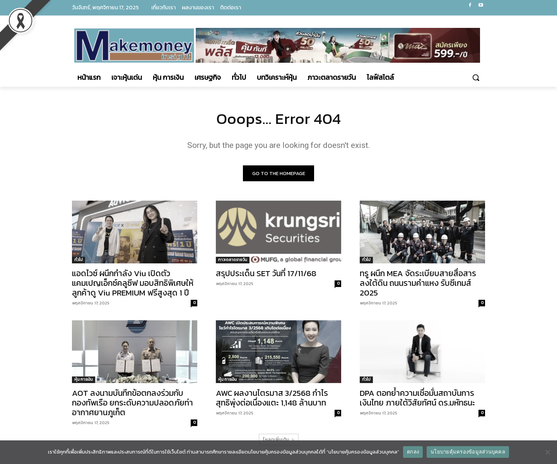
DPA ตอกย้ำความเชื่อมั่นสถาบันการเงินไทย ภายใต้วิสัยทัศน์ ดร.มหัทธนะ (417, 398)
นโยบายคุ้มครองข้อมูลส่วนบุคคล (468, 452)
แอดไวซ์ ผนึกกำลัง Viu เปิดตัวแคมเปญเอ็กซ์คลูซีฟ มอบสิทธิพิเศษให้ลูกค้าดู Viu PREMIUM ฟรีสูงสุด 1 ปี (132, 283)
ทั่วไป (78, 260)
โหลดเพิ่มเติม (278, 439)
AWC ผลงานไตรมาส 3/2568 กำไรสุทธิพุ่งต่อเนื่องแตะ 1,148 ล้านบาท (272, 398)
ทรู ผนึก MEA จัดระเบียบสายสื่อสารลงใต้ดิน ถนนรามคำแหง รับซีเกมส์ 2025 (418, 283)
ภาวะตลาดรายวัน (232, 260)
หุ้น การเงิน (83, 379)
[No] (547, 452)
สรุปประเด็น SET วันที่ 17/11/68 (266, 273)
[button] (475, 77)
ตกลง (413, 452)
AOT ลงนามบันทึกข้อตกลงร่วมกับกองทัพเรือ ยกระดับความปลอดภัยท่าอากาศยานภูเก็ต (132, 402)
